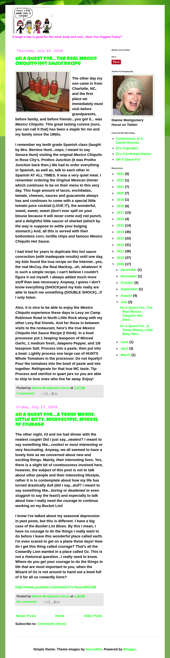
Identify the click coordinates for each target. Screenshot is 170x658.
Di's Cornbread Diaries (133, 154)
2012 (121, 245)
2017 (121, 212)
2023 (121, 180)
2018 (121, 206)
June (125, 342)
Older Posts (93, 616)
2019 (121, 199)
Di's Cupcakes (127, 148)
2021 (121, 187)
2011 (121, 251)
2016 (121, 219)
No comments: (27, 601)
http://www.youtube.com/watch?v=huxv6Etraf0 (55, 587)
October (127, 282)
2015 (121, 225)
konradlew (94, 649)
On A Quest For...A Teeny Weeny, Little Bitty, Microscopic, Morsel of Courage (56, 420)
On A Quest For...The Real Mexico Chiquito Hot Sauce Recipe (56, 61)
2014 (121, 232)
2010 (121, 257)
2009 (121, 264)
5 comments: (26, 393)
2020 (121, 193)
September (130, 289)
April (125, 348)
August (127, 295)
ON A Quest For (128, 159)
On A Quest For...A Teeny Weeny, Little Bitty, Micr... (136, 330)
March (126, 355)
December (129, 270)
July (124, 302)
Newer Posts (26, 616)
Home (60, 616)
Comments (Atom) (51, 624)
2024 (121, 174)
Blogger (129, 649)
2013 (121, 238)
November (129, 276)
